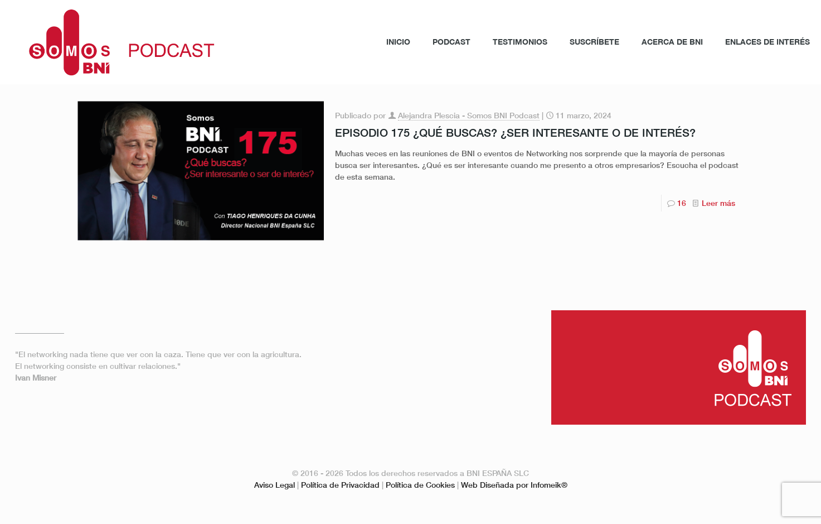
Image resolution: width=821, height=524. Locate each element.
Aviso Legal (274, 484)
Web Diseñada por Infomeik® (514, 484)
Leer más (718, 203)
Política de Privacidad (340, 484)
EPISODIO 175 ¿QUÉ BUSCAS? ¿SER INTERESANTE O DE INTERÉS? (515, 132)
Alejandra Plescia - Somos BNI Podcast (469, 115)
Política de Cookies (420, 484)
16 (681, 203)
